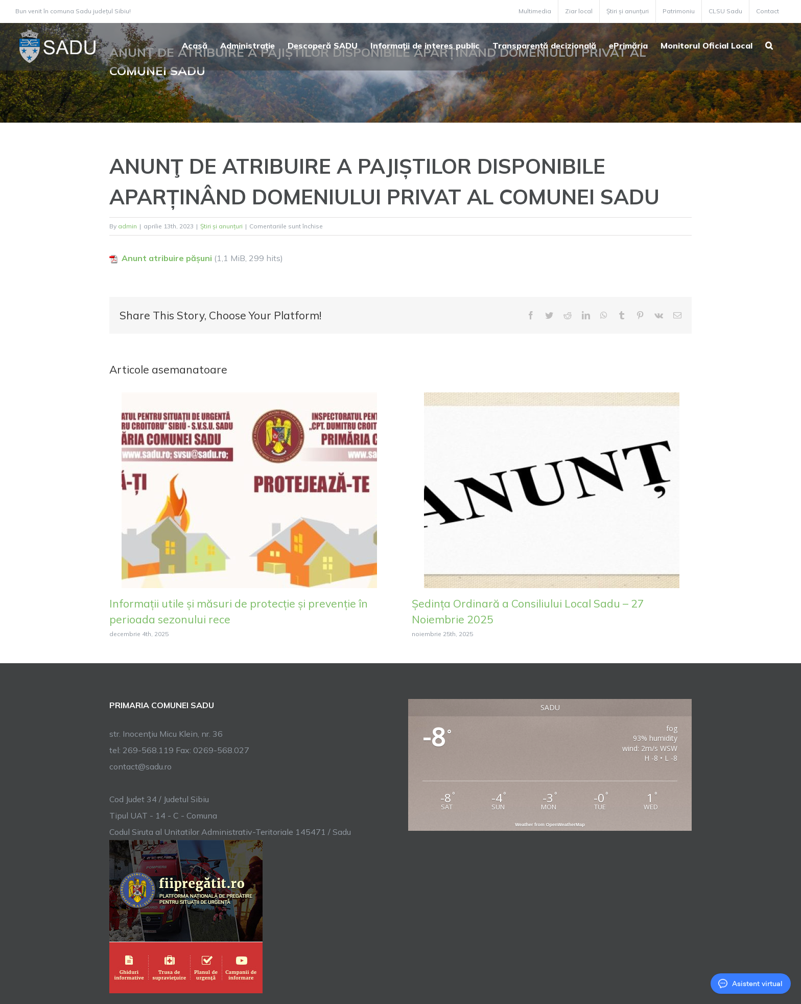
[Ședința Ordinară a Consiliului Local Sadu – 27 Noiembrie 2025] (551, 489)
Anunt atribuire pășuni (167, 258)
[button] (769, 44)
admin (127, 226)
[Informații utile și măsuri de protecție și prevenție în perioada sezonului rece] (249, 489)
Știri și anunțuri (221, 226)
